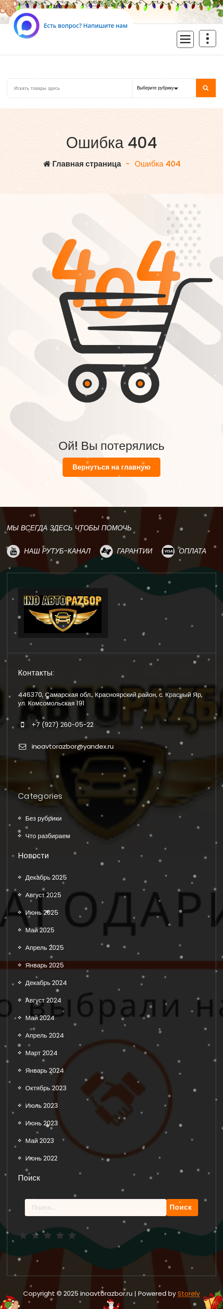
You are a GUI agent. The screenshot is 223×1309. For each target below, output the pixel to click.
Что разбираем (47, 835)
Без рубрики (43, 818)
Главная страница (82, 163)
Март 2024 (41, 1052)
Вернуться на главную (111, 467)
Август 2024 (43, 1000)
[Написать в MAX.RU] (71, 26)
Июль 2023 (41, 1105)
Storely (189, 1293)
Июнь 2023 (41, 1123)
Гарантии (134, 551)
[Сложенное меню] (185, 39)
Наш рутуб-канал (57, 551)
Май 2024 (39, 1017)
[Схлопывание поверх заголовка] (207, 38)
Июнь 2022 (41, 1158)
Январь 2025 (44, 965)
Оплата (192, 551)
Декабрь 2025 (46, 877)
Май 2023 (39, 1140)
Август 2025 (43, 894)
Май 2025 (39, 929)
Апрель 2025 (44, 947)
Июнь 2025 (41, 912)
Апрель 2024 (44, 1035)
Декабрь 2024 (46, 982)
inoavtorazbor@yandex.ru (73, 746)
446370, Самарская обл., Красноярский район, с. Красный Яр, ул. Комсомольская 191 (110, 699)
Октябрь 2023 (45, 1087)
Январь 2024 (44, 1070)
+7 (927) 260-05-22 (62, 724)
